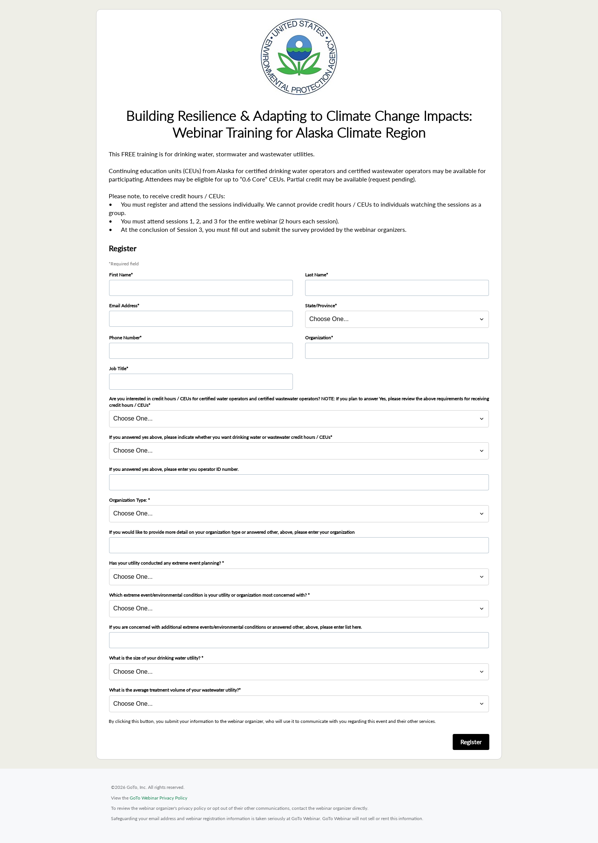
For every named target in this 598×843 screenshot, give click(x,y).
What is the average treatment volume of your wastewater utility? (174, 690)
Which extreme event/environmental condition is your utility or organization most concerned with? (208, 595)
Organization (318, 337)
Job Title (117, 368)
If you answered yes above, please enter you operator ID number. (174, 469)
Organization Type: (128, 500)
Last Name (315, 275)
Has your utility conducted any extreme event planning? (165, 563)
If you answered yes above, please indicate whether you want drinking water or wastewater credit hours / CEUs (219, 437)
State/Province (320, 305)
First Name (120, 275)
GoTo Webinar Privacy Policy (158, 798)
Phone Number (124, 337)
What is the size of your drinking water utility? (155, 658)
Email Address (123, 305)
